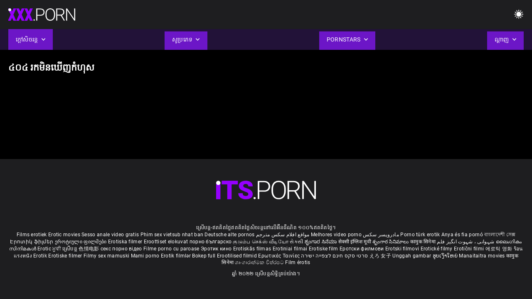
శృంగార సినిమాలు (391, 242)
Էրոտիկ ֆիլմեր (32, 242)
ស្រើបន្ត (70, 249)
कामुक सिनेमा (423, 242)
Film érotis (297, 262)
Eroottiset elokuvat (167, 242)
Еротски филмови (362, 249)
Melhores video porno (336, 235)
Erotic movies (64, 235)
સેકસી (296, 242)
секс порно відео (121, 249)
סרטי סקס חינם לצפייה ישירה (334, 256)
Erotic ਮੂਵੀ (49, 249)
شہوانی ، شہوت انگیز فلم (466, 242)
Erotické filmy (437, 249)
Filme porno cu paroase (171, 249)
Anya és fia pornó (462, 235)
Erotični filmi (469, 249)
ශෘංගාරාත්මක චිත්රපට (260, 262)
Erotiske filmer (66, 256)
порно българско (211, 242)
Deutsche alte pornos (229, 235)
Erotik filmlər (176, 256)
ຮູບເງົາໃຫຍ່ (446, 256)
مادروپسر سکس (381, 235)
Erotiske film (324, 249)
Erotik (40, 256)
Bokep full (203, 256)
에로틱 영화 (499, 249)
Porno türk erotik (420, 235)
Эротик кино (217, 249)
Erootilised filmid (238, 256)
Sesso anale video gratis (110, 235)
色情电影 (90, 249)
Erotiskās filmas (253, 249)
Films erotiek (32, 235)
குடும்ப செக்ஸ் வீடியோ (260, 242)
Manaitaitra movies (482, 256)
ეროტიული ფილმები (81, 242)
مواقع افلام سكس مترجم (283, 235)
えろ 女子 (380, 256)
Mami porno (145, 256)
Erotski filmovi (403, 249)
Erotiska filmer (126, 242)
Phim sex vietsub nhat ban (172, 235)
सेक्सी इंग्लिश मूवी (354, 242)
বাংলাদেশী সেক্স (499, 235)
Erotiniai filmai (291, 249)
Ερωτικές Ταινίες (279, 256)
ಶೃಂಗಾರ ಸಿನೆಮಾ (321, 242)
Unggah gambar (412, 256)
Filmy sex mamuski (106, 256)
